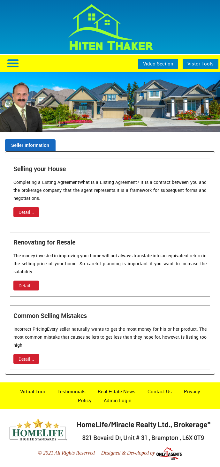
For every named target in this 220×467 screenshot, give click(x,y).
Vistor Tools (200, 63)
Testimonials (71, 391)
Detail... (26, 212)
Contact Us (160, 391)
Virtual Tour (32, 391)
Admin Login (118, 400)
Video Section (158, 63)
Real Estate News (116, 391)
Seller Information (30, 145)
